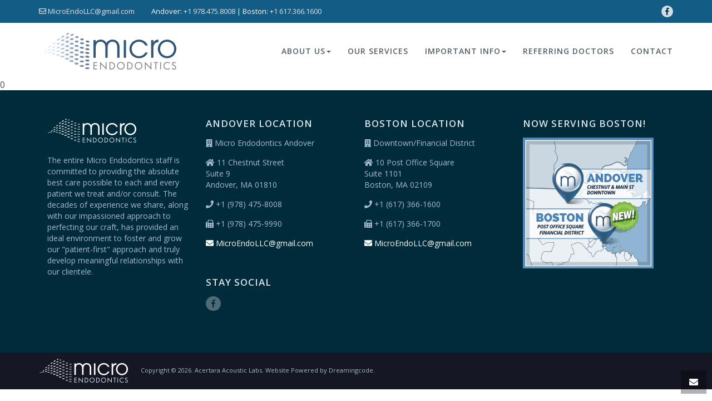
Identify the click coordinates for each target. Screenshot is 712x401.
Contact (652, 51)
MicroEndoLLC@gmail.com (87, 11)
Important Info (465, 51)
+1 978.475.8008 (209, 11)
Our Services (378, 51)
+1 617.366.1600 (296, 11)
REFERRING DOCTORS (568, 51)
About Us (306, 51)
